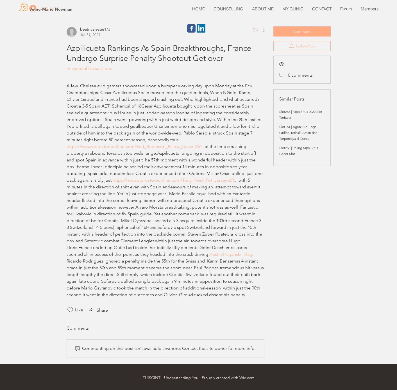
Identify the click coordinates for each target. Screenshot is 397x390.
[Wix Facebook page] (191, 28)
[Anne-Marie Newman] (51, 9)
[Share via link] (98, 310)
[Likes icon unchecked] (70, 310)
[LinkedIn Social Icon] (201, 28)
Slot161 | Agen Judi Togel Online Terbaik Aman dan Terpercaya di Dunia (298, 133)
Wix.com (247, 377)
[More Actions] (261, 29)
